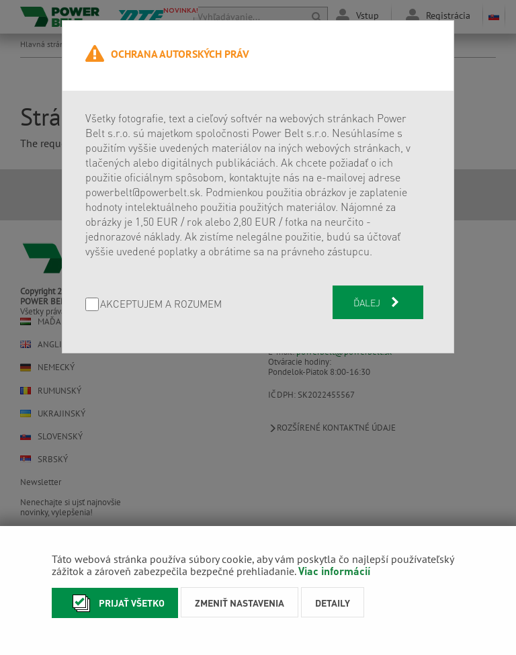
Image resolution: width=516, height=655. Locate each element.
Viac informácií (334, 571)
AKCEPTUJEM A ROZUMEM (161, 304)
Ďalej (377, 302)
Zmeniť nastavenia (239, 603)
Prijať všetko (115, 603)
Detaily (332, 603)
